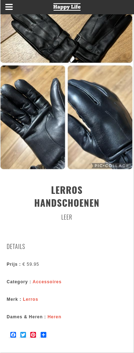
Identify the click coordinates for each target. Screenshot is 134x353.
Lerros (30, 299)
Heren (54, 316)
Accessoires (47, 281)
